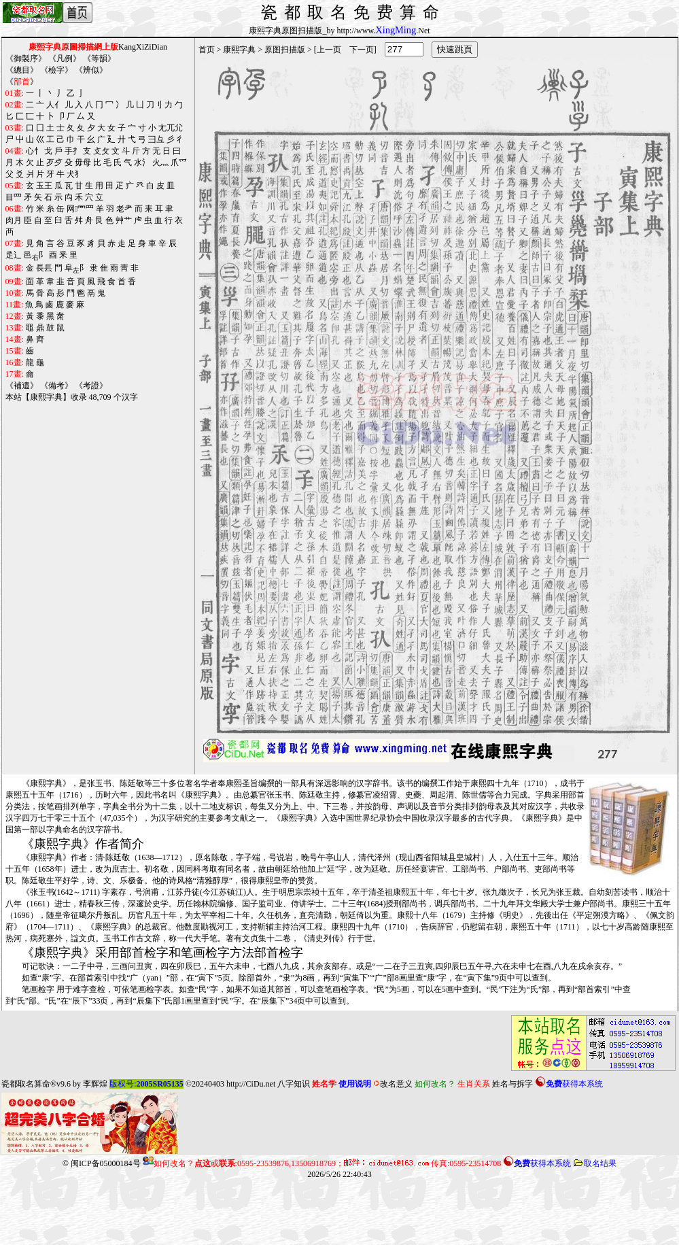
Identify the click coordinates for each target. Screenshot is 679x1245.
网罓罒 (80, 209)
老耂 (124, 209)
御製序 (26, 58)
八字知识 (293, 1084)
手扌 (73, 151)
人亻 (54, 104)
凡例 (64, 58)
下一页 (361, 49)
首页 (206, 49)
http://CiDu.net (250, 1084)
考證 (91, 385)
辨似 (91, 70)
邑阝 (35, 255)
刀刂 (154, 104)
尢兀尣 (170, 128)
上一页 (329, 49)
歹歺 (54, 162)
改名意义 (393, 1084)
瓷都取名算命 (25, 1084)
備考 (56, 385)
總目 (22, 70)
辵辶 (13, 255)
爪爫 (179, 162)
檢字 (56, 70)
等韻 (99, 58)
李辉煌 (95, 1084)
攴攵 (101, 151)
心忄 (34, 151)
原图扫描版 (284, 49)
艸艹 (124, 220)
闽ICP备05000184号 (106, 1163)
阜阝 (76, 268)
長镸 (44, 268)
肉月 (13, 220)
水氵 (142, 162)
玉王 (44, 185)
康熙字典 (239, 49)
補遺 (22, 385)
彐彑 (156, 139)
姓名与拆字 (512, 1084)
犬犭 (75, 174)
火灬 (160, 162)
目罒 (13, 197)
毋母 (83, 162)
